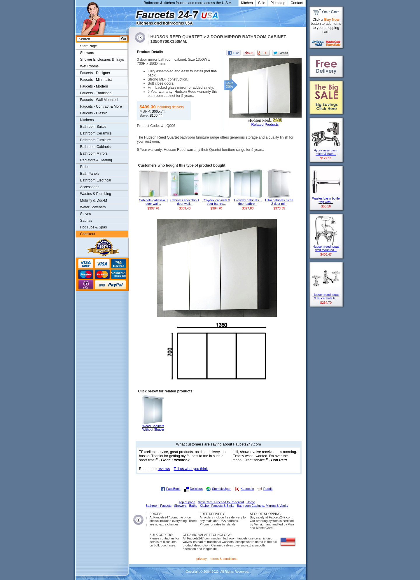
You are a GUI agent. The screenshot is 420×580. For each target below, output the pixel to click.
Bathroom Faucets (159, 505)
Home (250, 502)
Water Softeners (93, 207)
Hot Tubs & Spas (93, 227)
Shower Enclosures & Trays (102, 59)
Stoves (85, 214)
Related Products (265, 125)
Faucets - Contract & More (101, 106)
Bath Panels (89, 174)
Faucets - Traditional (96, 93)
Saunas (86, 221)
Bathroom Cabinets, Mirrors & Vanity (262, 505)
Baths (84, 167)
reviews (164, 469)
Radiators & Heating (96, 160)
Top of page (187, 502)
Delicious (196, 488)
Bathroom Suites (93, 127)
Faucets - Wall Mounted (99, 100)
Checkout (87, 234)
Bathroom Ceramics (96, 133)
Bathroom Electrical (95, 180)
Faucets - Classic (94, 113)
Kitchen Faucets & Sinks (217, 505)
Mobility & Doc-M (93, 200)
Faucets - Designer (95, 73)
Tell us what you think (191, 469)
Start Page (88, 46)
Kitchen (247, 3)
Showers (87, 53)
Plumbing (277, 3)
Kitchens (87, 120)
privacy (201, 558)
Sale (261, 3)
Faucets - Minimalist (96, 80)
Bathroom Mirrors (94, 153)
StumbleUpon (221, 488)
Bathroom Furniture (95, 140)
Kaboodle (247, 488)
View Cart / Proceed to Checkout (221, 502)
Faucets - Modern (94, 86)
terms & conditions (224, 558)
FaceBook (173, 488)
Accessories (89, 187)
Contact (296, 3)
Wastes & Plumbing (95, 194)
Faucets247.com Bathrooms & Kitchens (131, 15)
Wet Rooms (89, 66)
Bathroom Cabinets (95, 147)
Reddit (267, 488)
